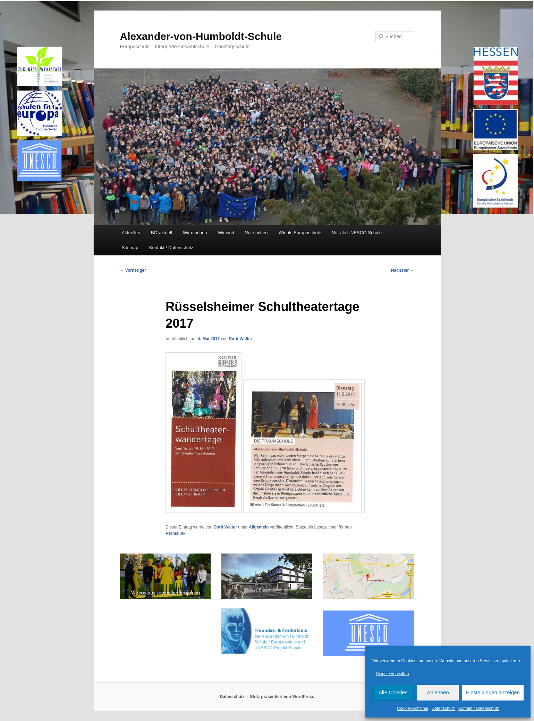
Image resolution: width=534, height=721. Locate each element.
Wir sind (226, 232)
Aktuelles (131, 232)
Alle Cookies (393, 692)
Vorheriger (133, 270)
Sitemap (130, 247)
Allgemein (259, 527)
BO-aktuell (161, 232)
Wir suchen (256, 232)
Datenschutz (443, 708)
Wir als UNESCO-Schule (357, 232)
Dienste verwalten (392, 673)
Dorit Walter (240, 338)
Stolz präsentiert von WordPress (282, 696)
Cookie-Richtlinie (412, 708)
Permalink (175, 533)
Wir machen (195, 232)
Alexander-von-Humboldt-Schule (201, 36)
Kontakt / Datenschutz (478, 708)
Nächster (402, 270)
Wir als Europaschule (300, 232)
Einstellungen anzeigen (493, 692)
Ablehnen (438, 692)
